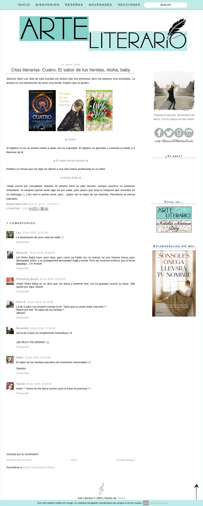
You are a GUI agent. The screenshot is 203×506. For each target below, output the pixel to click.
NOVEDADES (101, 4)
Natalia (120, 498)
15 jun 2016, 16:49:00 (40, 301)
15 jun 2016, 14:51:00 (35, 232)
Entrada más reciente (18, 459)
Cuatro (71, 139)
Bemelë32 (22, 328)
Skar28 (20, 383)
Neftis (20, 357)
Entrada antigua (125, 459)
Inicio (74, 459)
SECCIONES (129, 4)
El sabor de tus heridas (70, 160)
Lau (18, 232)
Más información (158, 502)
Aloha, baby (70, 177)
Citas (24, 208)
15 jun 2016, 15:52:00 (52, 278)
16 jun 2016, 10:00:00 (39, 383)
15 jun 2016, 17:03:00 (42, 328)
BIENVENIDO (48, 4)
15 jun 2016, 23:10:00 (37, 357)
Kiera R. (21, 301)
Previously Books (27, 278)
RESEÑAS (74, 4)
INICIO (24, 4)
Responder (22, 242)
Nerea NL (22, 252)
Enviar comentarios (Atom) (38, 467)
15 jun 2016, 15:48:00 (42, 252)
